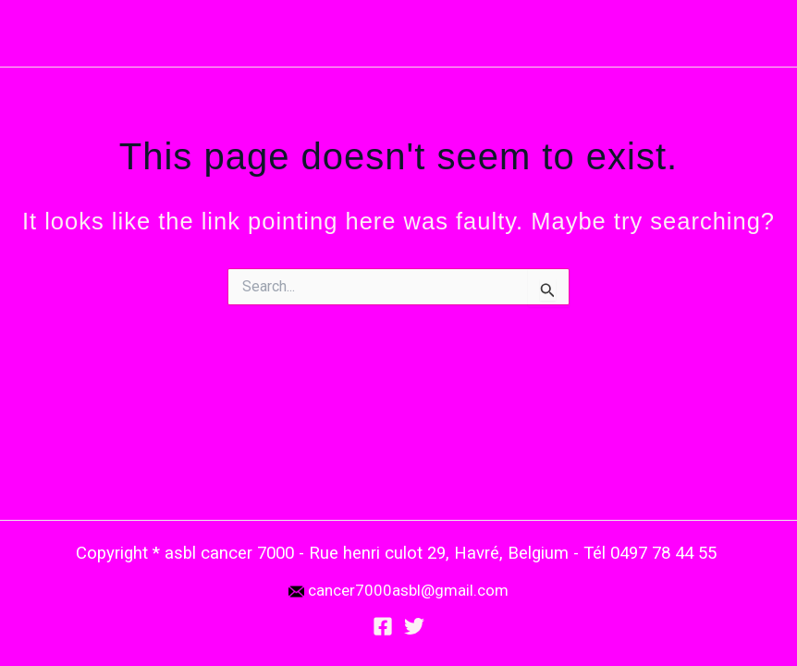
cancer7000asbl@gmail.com (408, 590)
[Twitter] (414, 626)
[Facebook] (383, 626)
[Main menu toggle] (758, 33)
